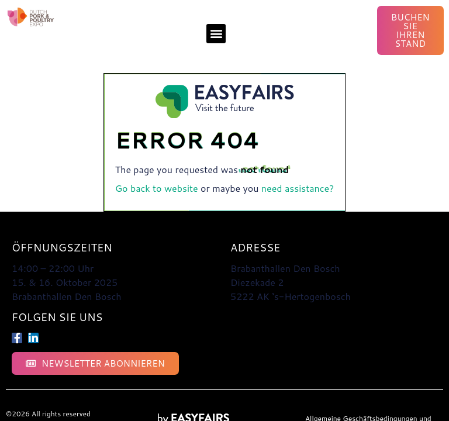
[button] (216, 33)
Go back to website (156, 188)
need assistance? (297, 188)
